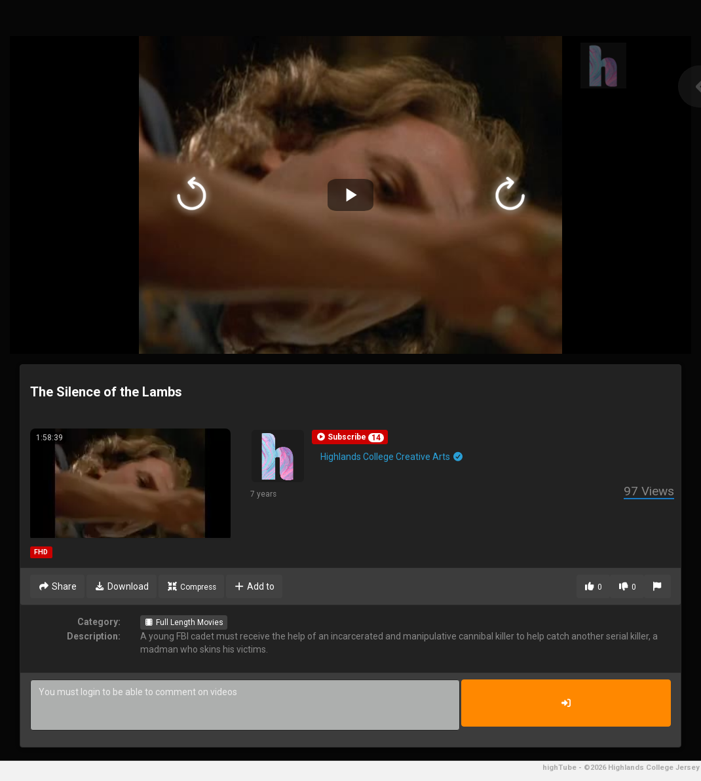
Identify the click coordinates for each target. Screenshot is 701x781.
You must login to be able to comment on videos (245, 705)
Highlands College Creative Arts (392, 456)
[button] (350, 437)
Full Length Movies (183, 622)
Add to (254, 586)
